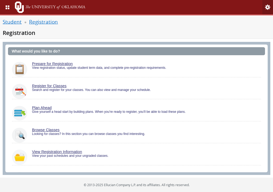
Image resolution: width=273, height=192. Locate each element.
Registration (43, 21)
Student (12, 21)
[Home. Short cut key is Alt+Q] (55, 7)
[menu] (7, 7)
